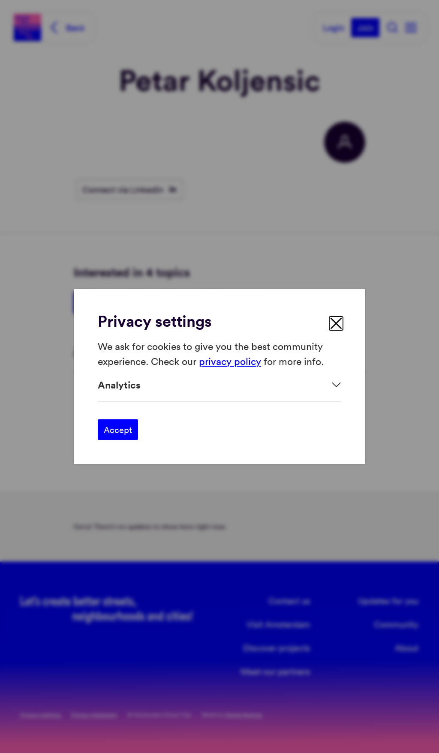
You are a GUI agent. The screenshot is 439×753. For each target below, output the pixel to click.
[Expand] (219, 384)
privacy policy (230, 360)
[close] (336, 323)
